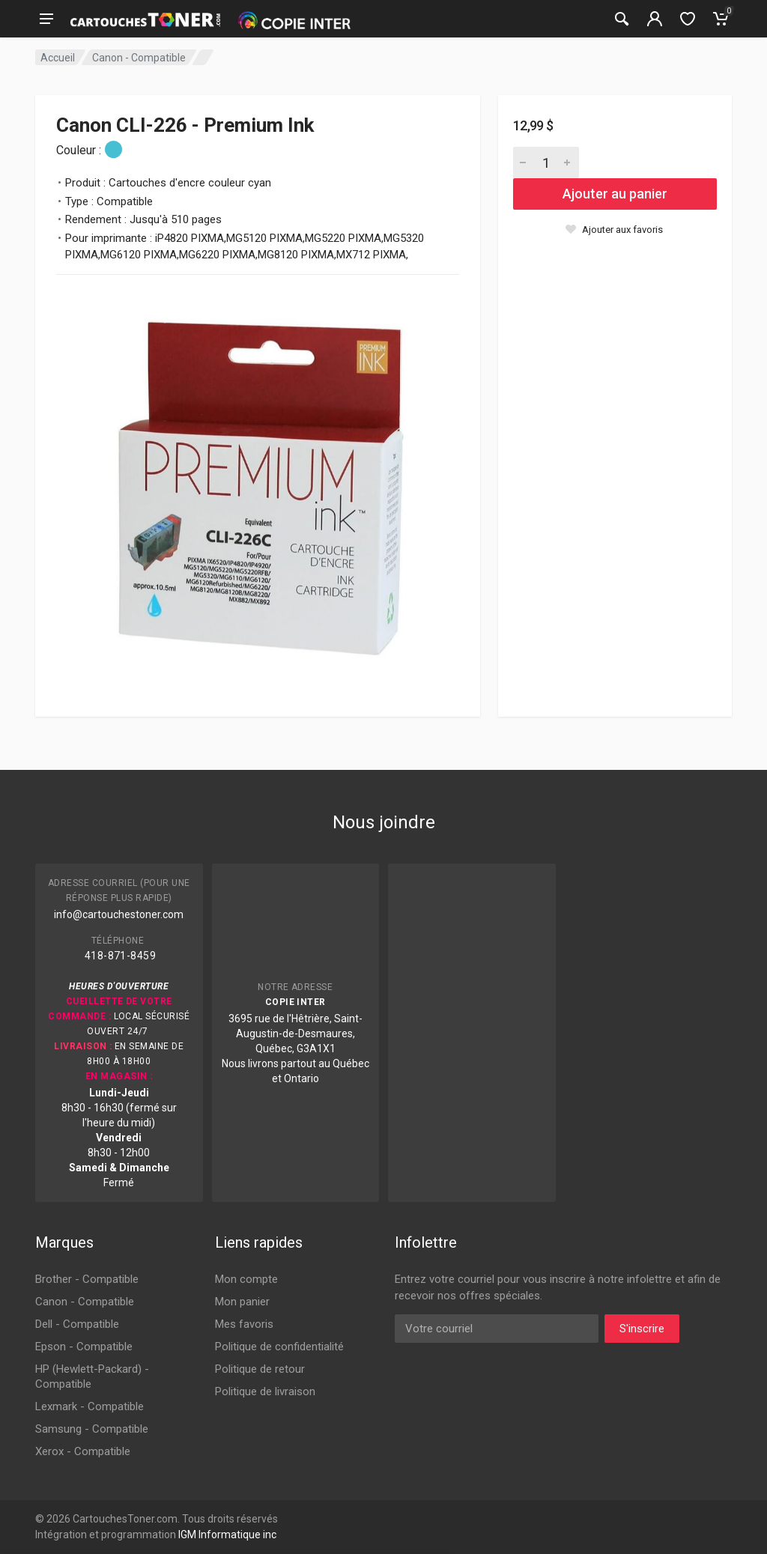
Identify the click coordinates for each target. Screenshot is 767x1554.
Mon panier (242, 1301)
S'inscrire (641, 1328)
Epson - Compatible (84, 1346)
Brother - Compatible (87, 1279)
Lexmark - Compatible (89, 1406)
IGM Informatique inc (227, 1535)
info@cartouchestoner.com (119, 914)
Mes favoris (244, 1324)
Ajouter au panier (615, 193)
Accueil (57, 58)
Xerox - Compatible (82, 1451)
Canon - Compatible (139, 58)
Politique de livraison (265, 1391)
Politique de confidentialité (279, 1346)
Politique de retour (260, 1369)
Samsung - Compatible (91, 1429)
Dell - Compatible (77, 1324)
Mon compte (246, 1279)
